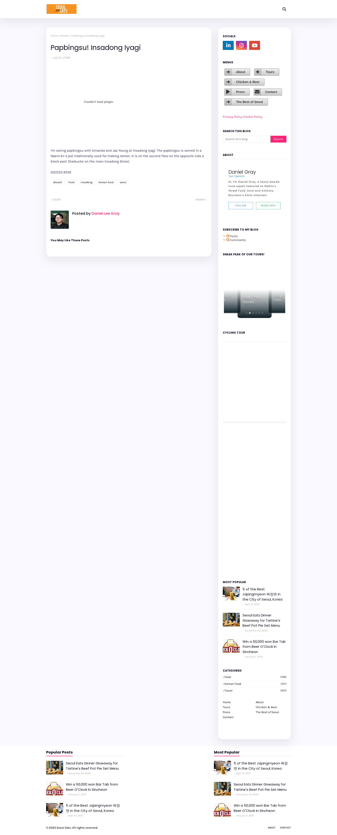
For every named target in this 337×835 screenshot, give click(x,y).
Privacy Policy (233, 117)
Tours (270, 72)
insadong (86, 182)
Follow (240, 205)
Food (71, 182)
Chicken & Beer (247, 82)
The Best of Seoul (249, 102)
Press (240, 92)
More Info (268, 205)
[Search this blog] (246, 139)
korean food (106, 182)
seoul (123, 182)
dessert (64, 35)
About (240, 72)
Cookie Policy (253, 117)
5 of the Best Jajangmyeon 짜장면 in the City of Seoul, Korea (262, 594)
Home (54, 35)
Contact (271, 92)
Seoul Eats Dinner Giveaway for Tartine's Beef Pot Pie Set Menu (261, 620)
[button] (246, 313)
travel (255, 690)
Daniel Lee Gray (105, 213)
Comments (236, 240)
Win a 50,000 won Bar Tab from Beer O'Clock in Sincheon (264, 646)
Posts (232, 236)
